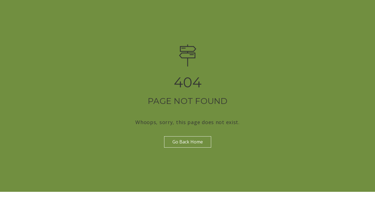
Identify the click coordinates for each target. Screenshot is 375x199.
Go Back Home (187, 142)
